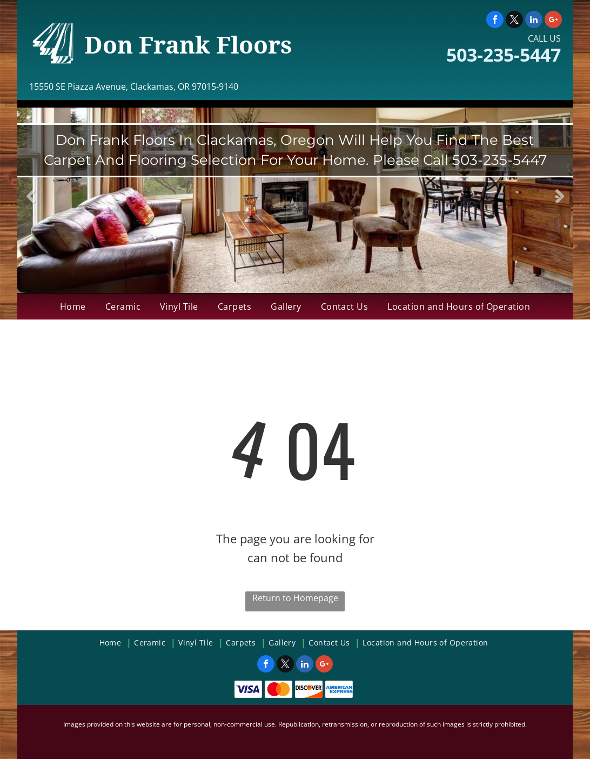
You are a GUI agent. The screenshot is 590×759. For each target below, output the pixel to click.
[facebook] (495, 21)
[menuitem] (73, 306)
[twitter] (514, 21)
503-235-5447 (503, 54)
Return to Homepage (295, 598)
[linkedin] (533, 21)
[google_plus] (553, 21)
